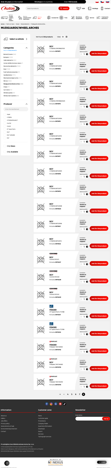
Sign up (106, 418)
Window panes (9, 93)
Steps (7, 87)
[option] (55, 462)
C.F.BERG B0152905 (63, 170)
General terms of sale (7, 426)
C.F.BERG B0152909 (63, 82)
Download (41, 429)
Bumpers (8, 57)
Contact (3, 431)
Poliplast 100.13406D (63, 363)
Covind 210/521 (63, 258)
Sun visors (8, 90)
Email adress (78, 415)
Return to (10, 50)
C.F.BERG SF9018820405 (63, 100)
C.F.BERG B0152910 (63, 135)
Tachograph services (44, 436)
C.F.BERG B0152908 (63, 205)
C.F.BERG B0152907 (63, 152)
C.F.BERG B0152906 (63, 222)
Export (40, 431)
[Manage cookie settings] (7, 463)
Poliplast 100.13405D (63, 381)
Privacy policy (5, 423)
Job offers (4, 421)
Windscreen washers (11, 96)
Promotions (42, 421)
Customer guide (43, 418)
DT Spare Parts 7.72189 (63, 328)
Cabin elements (10, 60)
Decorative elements (12, 66)
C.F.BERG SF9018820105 (63, 47)
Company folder (43, 423)
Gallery (3, 418)
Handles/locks (10, 75)
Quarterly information (45, 426)
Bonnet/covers (10, 54)
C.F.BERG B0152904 (63, 117)
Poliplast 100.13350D (63, 346)
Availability (82, 45)
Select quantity (83, 51)
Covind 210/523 (63, 293)
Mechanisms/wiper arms (13, 78)
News (40, 416)
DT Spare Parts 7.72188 (63, 311)
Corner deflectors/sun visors (13, 63)
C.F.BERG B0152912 (63, 240)
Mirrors (8, 81)
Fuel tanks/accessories (12, 72)
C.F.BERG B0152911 (63, 187)
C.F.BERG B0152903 (63, 65)
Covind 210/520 (63, 276)
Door (7, 69)
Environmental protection (9, 429)
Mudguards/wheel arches (13, 84)
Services (41, 434)
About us (4, 416)
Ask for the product (99, 53)
